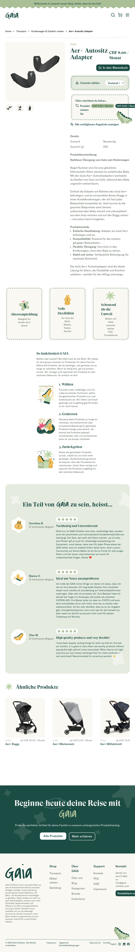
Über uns (77, 877)
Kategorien (78, 888)
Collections (78, 899)
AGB (96, 883)
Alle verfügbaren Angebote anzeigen (94, 124)
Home (8, 31)
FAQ (96, 878)
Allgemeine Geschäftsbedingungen (69, 944)
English (113, 944)
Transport (21, 31)
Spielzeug (55, 887)
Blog (74, 883)
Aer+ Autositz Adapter (81, 31)
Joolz (73, 44)
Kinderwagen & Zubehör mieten (47, 31)
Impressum (100, 889)
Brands (76, 893)
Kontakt (98, 873)
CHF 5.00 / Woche (102, 105)
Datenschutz (95, 942)
